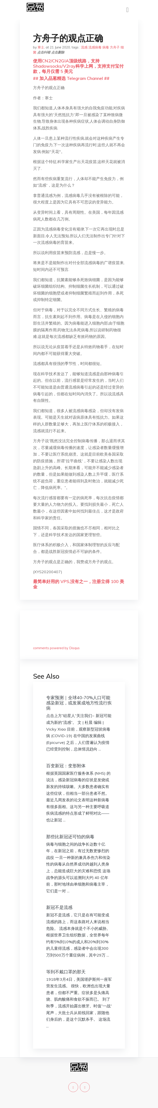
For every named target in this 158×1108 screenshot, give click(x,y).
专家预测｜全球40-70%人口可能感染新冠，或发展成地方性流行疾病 (79, 703)
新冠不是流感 (59, 907)
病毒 (105, 47)
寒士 (41, 47)
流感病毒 (95, 47)
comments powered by (56, 648)
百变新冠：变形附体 (66, 765)
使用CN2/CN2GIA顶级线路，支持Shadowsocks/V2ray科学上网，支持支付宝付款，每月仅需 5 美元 (78, 66)
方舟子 (115, 47)
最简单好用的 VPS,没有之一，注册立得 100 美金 (78, 584)
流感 (84, 47)
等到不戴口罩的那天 (66, 971)
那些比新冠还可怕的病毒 (70, 836)
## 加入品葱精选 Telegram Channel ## (71, 78)
